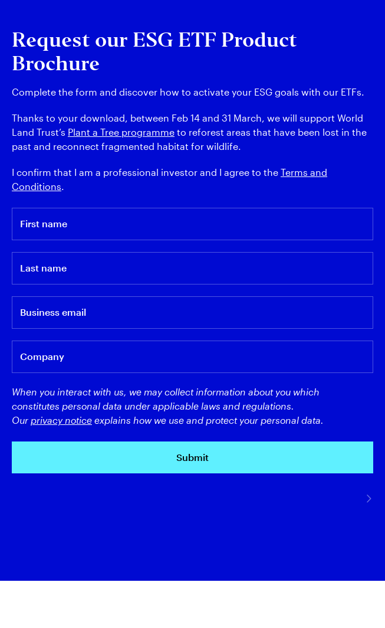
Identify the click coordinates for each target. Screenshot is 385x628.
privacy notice (61, 420)
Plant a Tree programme (121, 132)
